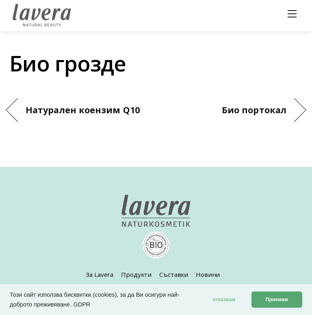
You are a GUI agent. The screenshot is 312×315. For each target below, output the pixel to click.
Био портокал (254, 109)
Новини (208, 274)
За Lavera (99, 274)
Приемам (277, 299)
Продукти (136, 274)
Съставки (173, 274)
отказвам (224, 299)
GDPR (81, 304)
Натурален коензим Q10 (83, 109)
